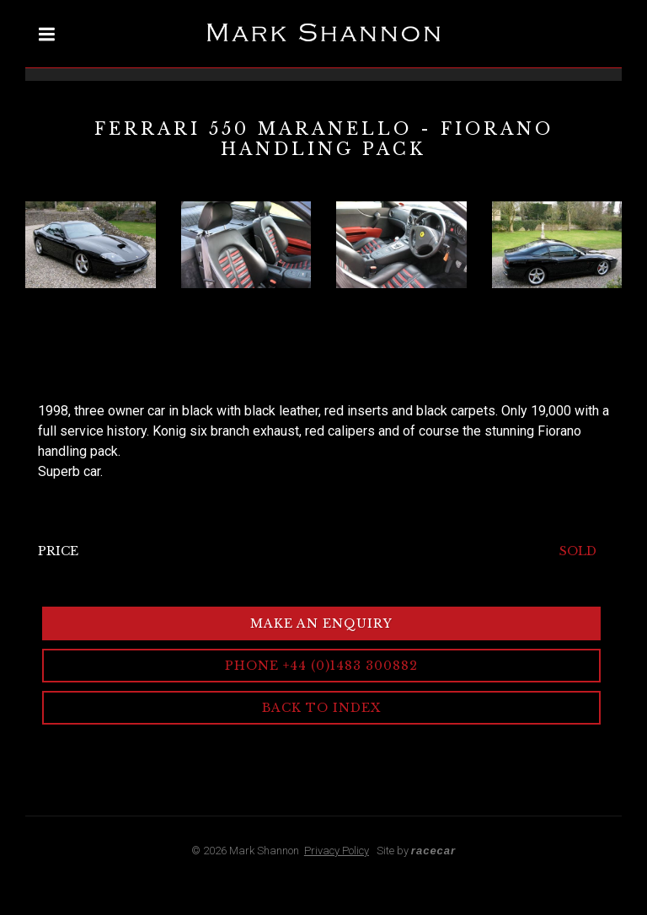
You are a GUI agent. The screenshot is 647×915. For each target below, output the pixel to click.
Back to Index (321, 707)
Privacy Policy (336, 850)
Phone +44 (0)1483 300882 (321, 665)
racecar (433, 850)
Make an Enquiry (321, 623)
